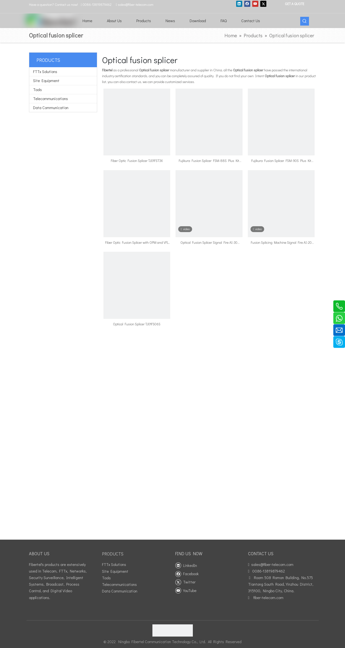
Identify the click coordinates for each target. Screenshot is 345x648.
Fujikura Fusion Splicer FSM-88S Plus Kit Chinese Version (209, 161)
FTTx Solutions (45, 71)
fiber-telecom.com (268, 597)
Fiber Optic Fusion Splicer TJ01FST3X (137, 160)
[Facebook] (247, 3)
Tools (37, 89)
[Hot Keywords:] (304, 21)
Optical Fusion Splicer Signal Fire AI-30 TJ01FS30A (208, 242)
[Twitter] (263, 3)
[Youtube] (255, 3)
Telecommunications (50, 98)
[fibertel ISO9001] (172, 630)
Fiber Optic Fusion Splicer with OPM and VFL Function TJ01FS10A (136, 242)
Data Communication (50, 107)
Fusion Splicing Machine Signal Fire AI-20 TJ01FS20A (281, 242)
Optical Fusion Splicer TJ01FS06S (136, 324)
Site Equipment (46, 80)
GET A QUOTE (294, 4)
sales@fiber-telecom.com (272, 564)
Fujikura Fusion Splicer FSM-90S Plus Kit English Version (281, 161)
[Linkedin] (239, 3)
